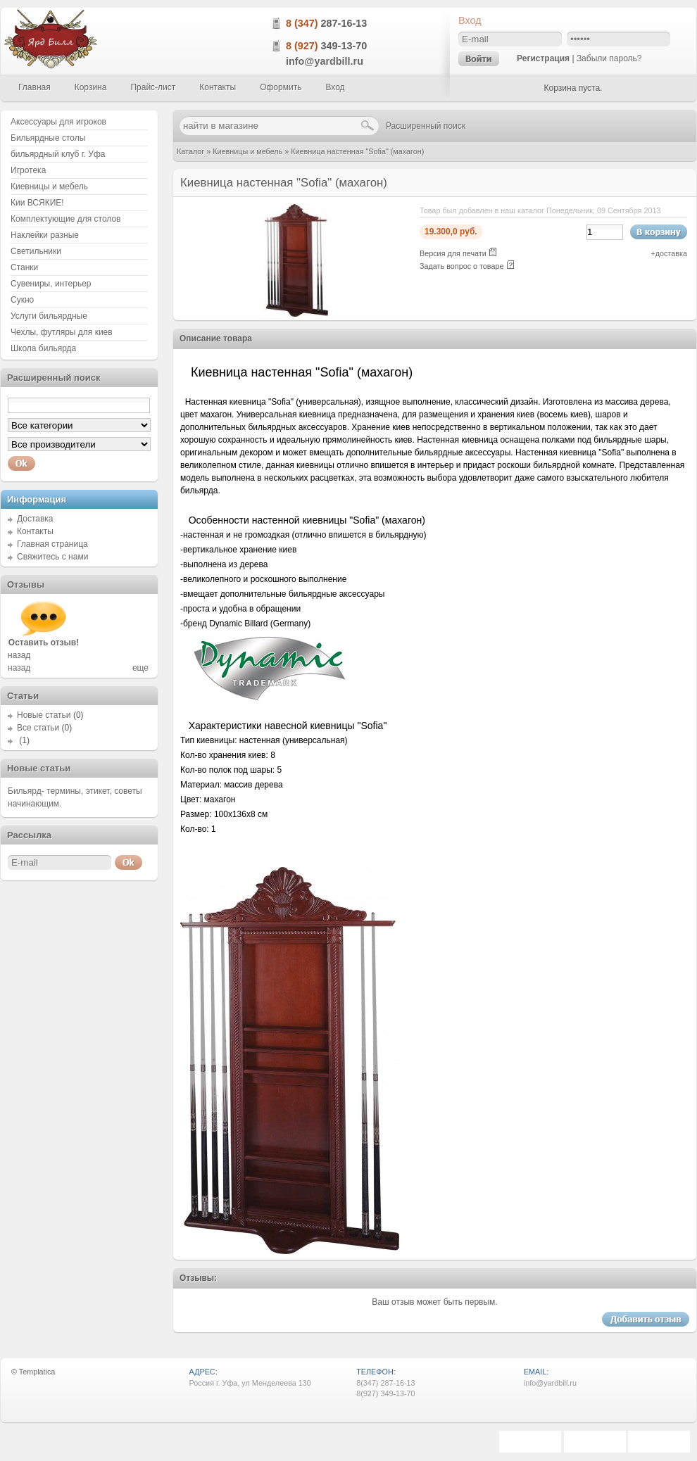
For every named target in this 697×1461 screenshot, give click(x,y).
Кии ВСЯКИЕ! (37, 203)
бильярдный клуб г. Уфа (58, 154)
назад (19, 655)
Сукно (22, 300)
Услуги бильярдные (49, 316)
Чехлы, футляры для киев (62, 332)
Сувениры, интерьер (51, 284)
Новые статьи (44, 715)
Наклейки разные (45, 235)
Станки (24, 267)
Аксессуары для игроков (58, 122)
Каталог (190, 151)
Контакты (35, 531)
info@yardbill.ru (324, 61)
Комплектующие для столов (65, 219)
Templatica (37, 1371)
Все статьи (38, 728)
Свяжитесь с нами (52, 557)
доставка (671, 253)
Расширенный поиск (425, 126)
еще (140, 668)
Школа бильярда (43, 348)
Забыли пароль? (609, 58)
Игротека (28, 170)
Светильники (36, 251)
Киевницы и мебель (247, 151)
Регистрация (543, 58)
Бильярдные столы (48, 138)
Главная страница (52, 544)
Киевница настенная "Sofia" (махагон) (357, 151)
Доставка (35, 519)
